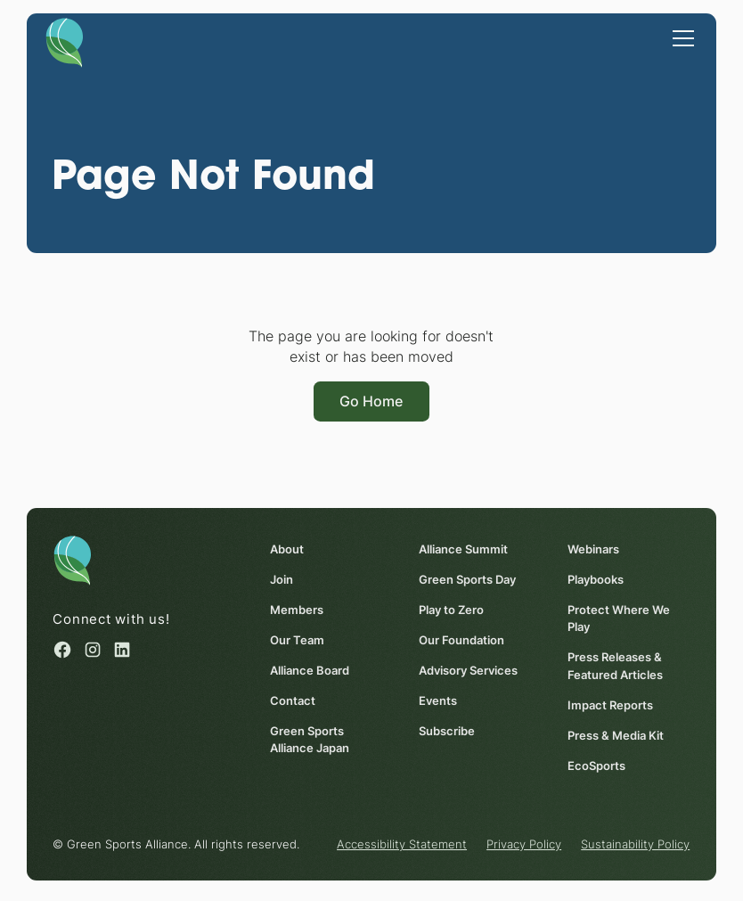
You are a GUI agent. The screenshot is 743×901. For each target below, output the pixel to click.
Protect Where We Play (618, 618)
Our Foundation (461, 640)
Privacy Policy (523, 845)
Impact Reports (610, 705)
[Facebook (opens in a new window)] (63, 649)
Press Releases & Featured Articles (615, 666)
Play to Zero (451, 610)
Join (281, 579)
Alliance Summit (463, 549)
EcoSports (596, 766)
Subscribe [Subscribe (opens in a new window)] (447, 731)
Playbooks (595, 579)
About (287, 549)
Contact (292, 701)
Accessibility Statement (402, 845)
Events (438, 701)
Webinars (593, 549)
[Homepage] (64, 41)
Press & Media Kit (615, 735)
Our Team (297, 640)
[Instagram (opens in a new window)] (92, 649)
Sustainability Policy (635, 845)
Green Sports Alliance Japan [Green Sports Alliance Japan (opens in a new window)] (309, 740)
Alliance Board (309, 670)
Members (296, 610)
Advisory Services (468, 670)
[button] (680, 36)
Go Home (371, 401)
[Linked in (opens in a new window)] (122, 649)
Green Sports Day (467, 579)
